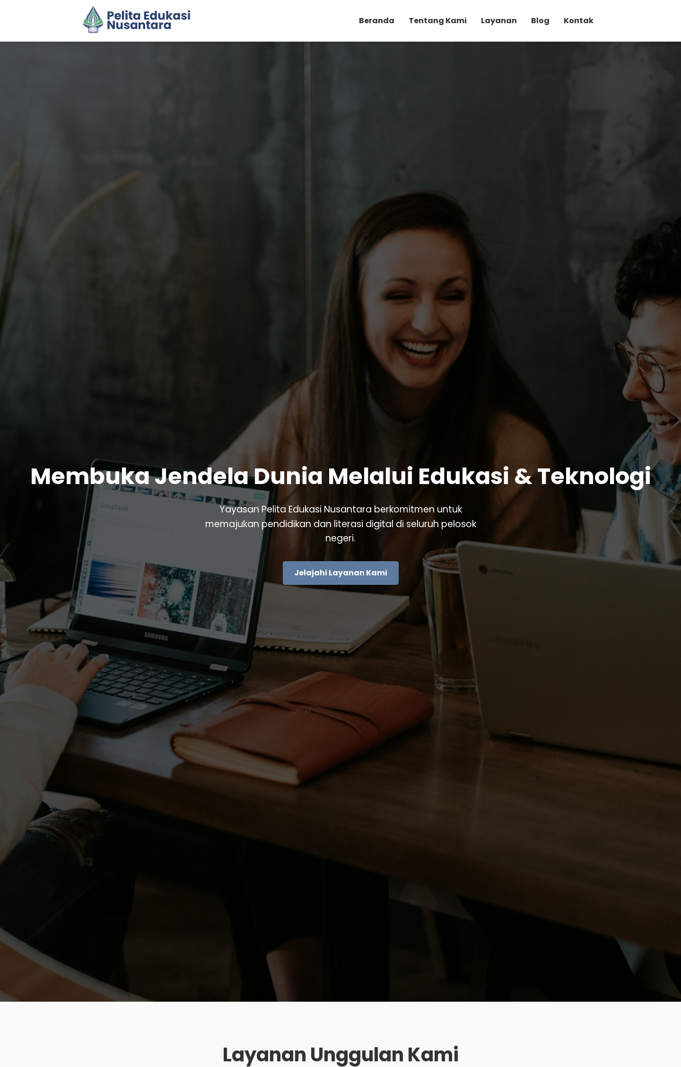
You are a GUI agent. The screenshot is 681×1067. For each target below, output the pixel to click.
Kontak (579, 20)
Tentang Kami (438, 20)
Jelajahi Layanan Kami (340, 572)
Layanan (499, 20)
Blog (540, 20)
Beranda (376, 20)
